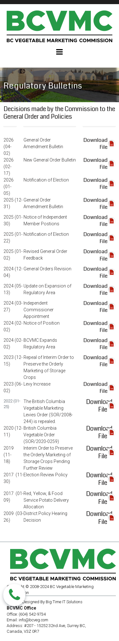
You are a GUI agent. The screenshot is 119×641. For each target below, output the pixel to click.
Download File (99, 406)
